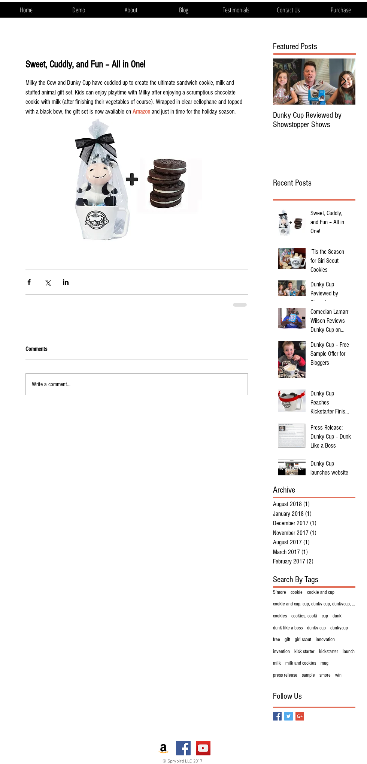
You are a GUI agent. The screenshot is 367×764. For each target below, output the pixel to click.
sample (308, 675)
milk (277, 663)
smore (325, 675)
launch (349, 652)
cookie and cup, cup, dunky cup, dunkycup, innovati (314, 604)
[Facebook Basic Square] (277, 716)
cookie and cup (320, 592)
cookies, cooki (304, 616)
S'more (279, 592)
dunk (337, 616)
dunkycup (339, 628)
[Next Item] (343, 81)
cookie (297, 592)
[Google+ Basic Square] (299, 716)
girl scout (303, 640)
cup (325, 616)
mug (324, 663)
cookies (280, 616)
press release (285, 675)
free (276, 640)
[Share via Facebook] (29, 282)
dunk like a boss (288, 628)
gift (287, 640)
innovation (325, 640)
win (338, 675)
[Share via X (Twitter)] (47, 282)
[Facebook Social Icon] (183, 748)
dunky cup (316, 628)
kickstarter (328, 652)
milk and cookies (300, 663)
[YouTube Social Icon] (203, 748)
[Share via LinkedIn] (65, 282)
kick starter (304, 652)
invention (281, 652)
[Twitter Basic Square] (288, 716)
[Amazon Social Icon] (163, 748)
